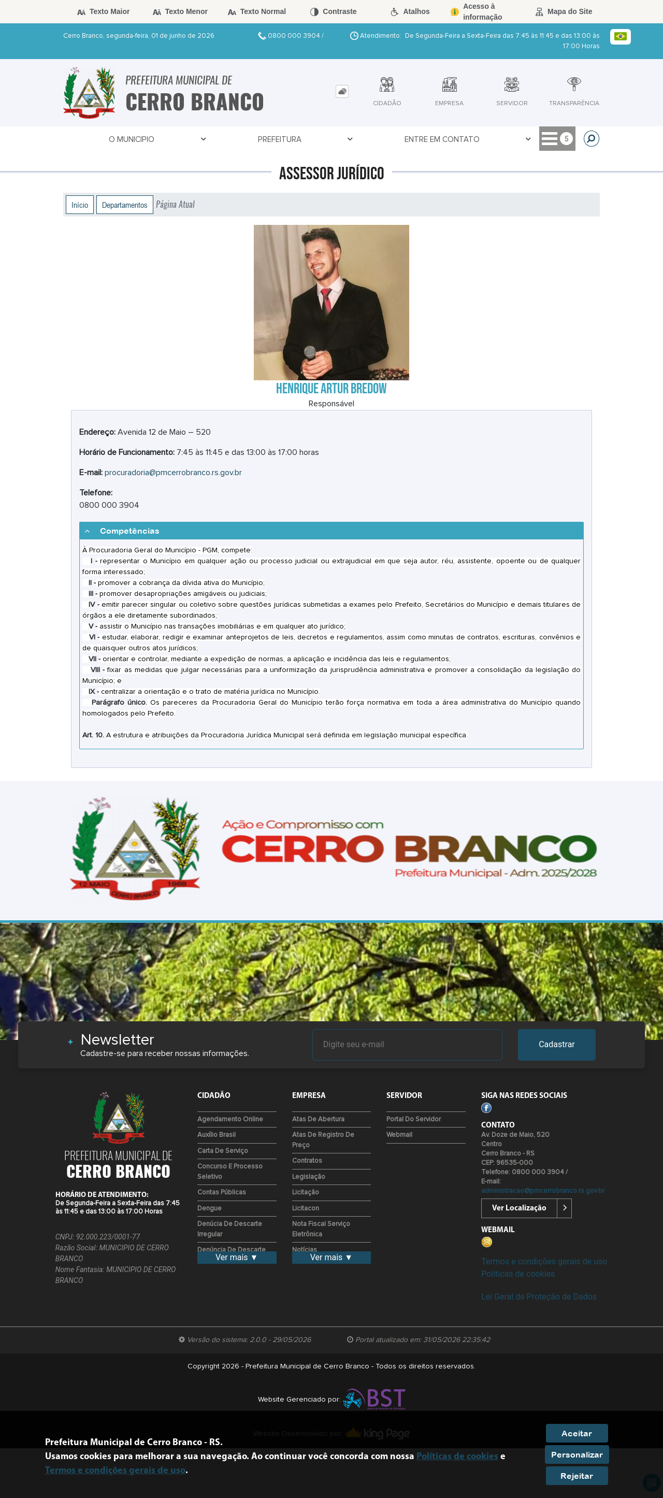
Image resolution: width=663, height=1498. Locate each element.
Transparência (441, 139)
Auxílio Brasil (216, 1135)
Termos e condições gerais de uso (544, 1261)
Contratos (307, 1161)
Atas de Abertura (318, 1119)
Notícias (304, 1250)
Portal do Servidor (413, 1119)
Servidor (372, 139)
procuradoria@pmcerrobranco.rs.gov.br (173, 472)
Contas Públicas (221, 1192)
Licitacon (305, 1208)
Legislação (308, 1177)
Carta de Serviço (222, 1151)
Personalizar (577, 1454)
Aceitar (576, 1433)
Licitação (305, 1192)
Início (79, 204)
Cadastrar (557, 1044)
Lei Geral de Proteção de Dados (539, 1297)
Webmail (399, 1135)
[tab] (342, 91)
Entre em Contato (241, 139)
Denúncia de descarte (231, 1250)
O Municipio (96, 139)
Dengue (209, 1208)
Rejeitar (576, 1475)
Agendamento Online (230, 1119)
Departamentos (125, 204)
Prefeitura (161, 139)
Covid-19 (316, 139)
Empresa (509, 139)
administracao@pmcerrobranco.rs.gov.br (542, 1191)
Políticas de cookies (518, 1274)
